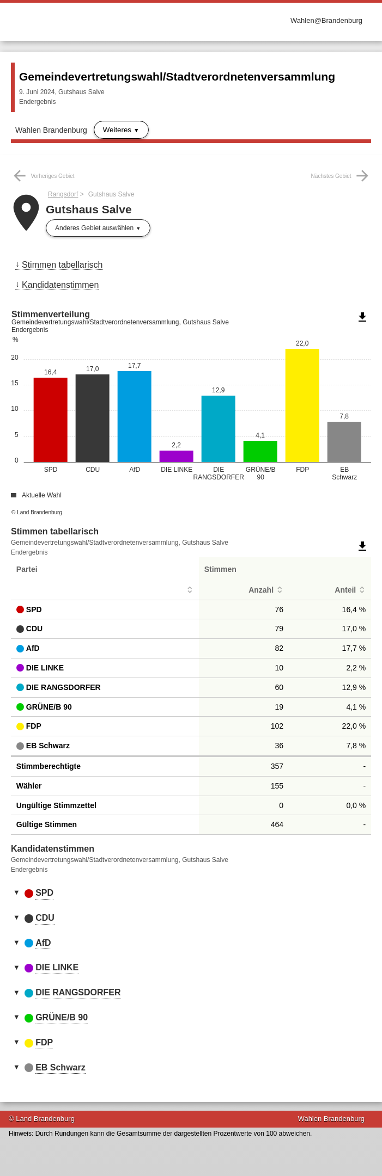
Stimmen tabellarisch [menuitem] (62, 264)
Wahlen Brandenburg (51, 130)
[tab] (191, 894)
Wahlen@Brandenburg (326, 20)
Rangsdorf (63, 194)
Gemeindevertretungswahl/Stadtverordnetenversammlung (177, 76)
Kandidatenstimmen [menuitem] (60, 285)
